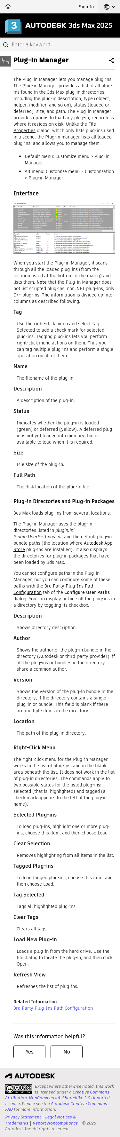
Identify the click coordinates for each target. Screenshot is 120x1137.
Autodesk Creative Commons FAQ (56, 1106)
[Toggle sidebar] (5, 61)
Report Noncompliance (55, 1123)
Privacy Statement (23, 1117)
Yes (30, 1051)
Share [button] (112, 63)
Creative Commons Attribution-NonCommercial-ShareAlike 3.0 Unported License (57, 1098)
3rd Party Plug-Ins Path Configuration (53, 1008)
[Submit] (6, 44)
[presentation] (18, 1089)
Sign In (86, 7)
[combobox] (60, 44)
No (66, 1051)
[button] (109, 6)
